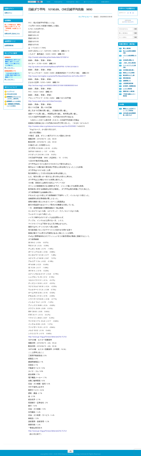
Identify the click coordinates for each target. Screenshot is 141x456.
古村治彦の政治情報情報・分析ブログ (129, 114)
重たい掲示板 (127, 48)
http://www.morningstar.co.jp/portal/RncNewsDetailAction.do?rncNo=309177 (57, 75)
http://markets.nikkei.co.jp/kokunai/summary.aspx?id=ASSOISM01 (53, 126)
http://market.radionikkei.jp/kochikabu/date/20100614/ (49, 57)
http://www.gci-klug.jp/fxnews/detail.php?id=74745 (48, 336)
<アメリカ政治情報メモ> (129, 56)
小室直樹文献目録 (128, 83)
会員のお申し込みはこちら (12, 33)
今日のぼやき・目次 (72, 2)
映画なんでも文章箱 (128, 72)
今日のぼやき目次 (12, 94)
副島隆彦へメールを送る (14, 101)
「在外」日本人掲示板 (129, 63)
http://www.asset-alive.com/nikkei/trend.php (45, 101)
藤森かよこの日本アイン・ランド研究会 (129, 109)
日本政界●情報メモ (128, 60)
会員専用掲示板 (9, 45)
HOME (48, 2)
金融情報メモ (127, 80)
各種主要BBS (105, 2)
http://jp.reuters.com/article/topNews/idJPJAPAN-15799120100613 (54, 66)
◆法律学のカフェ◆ (128, 75)
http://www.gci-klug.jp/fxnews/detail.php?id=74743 (48, 430)
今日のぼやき (58, 2)
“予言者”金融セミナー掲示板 (129, 95)
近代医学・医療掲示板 (129, 86)
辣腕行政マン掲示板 (128, 91)
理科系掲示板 (127, 78)
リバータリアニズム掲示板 (129, 66)
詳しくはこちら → (10, 68)
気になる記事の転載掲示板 (129, 52)
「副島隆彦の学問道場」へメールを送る (14, 105)
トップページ (10, 91)
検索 (135, 29)
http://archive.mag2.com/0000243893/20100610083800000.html (53, 85)
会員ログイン (8, 12)
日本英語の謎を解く (128, 70)
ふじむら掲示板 (127, 88)
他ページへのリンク (90, 2)
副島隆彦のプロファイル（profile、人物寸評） (14, 97)
